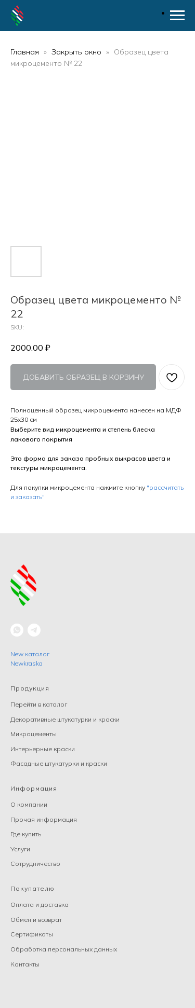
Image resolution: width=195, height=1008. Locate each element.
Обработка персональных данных (63, 949)
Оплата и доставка (39, 904)
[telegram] (34, 630)
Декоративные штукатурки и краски (65, 719)
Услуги (20, 849)
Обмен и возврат (36, 919)
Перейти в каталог (38, 704)
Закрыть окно (77, 52)
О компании (28, 804)
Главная (24, 52)
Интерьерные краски (42, 749)
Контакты (25, 964)
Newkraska (26, 663)
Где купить (25, 834)
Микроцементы (33, 734)
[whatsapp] (16, 630)
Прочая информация (43, 819)
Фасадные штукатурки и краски (58, 763)
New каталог (29, 654)
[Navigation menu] (177, 15)
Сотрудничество (35, 863)
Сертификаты (31, 934)
